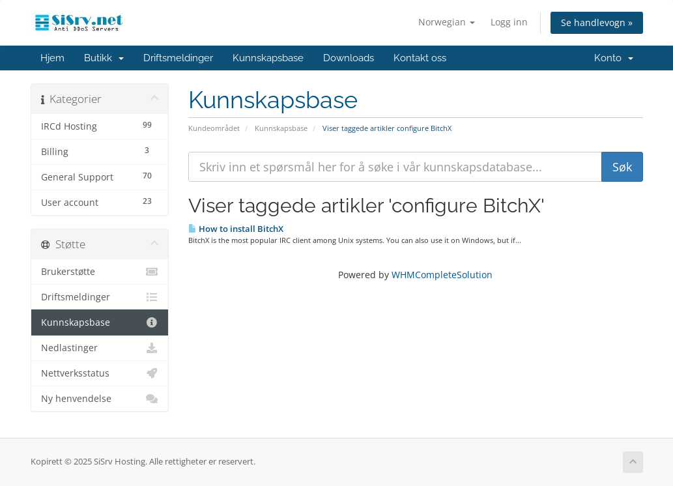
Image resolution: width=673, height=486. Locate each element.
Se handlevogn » (597, 22)
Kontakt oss (420, 58)
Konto (613, 58)
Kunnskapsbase (268, 58)
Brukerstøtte (100, 271)
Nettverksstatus (100, 373)
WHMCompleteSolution (442, 274)
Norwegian (446, 22)
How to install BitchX (235, 229)
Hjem (52, 58)
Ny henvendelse (100, 399)
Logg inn (509, 22)
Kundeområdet (214, 128)
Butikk (104, 58)
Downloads (348, 58)
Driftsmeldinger (178, 58)
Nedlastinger (100, 348)
